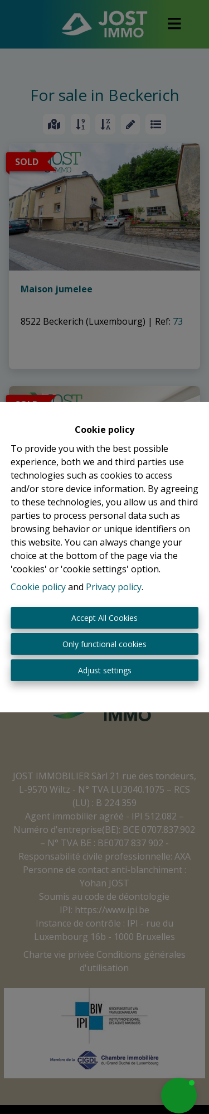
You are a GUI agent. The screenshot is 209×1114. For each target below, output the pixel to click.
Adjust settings (105, 670)
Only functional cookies (104, 644)
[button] (179, 1095)
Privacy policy (114, 587)
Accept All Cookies (104, 618)
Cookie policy (38, 587)
